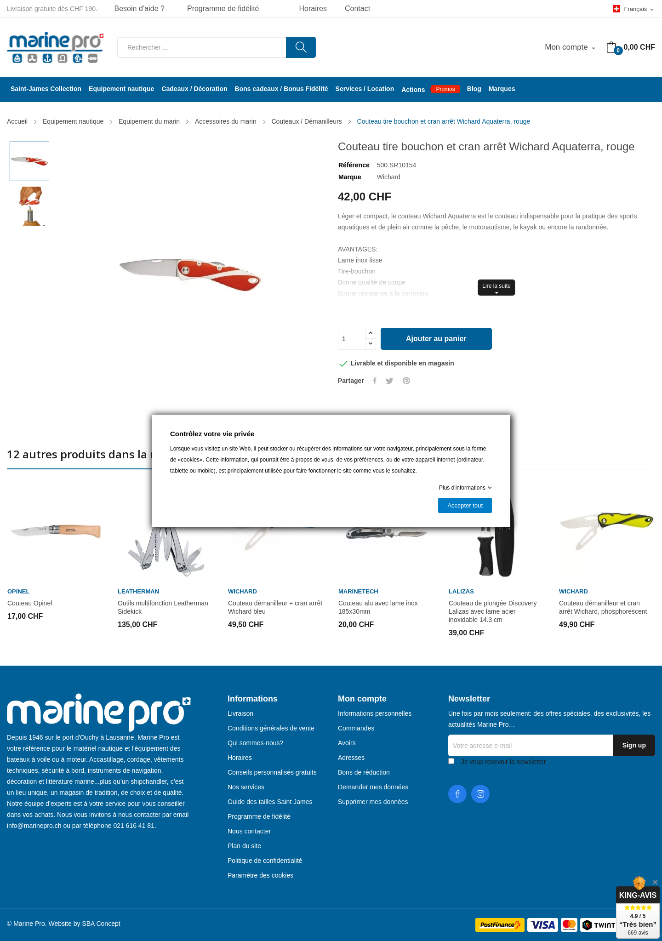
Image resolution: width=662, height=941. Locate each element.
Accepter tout (465, 505)
